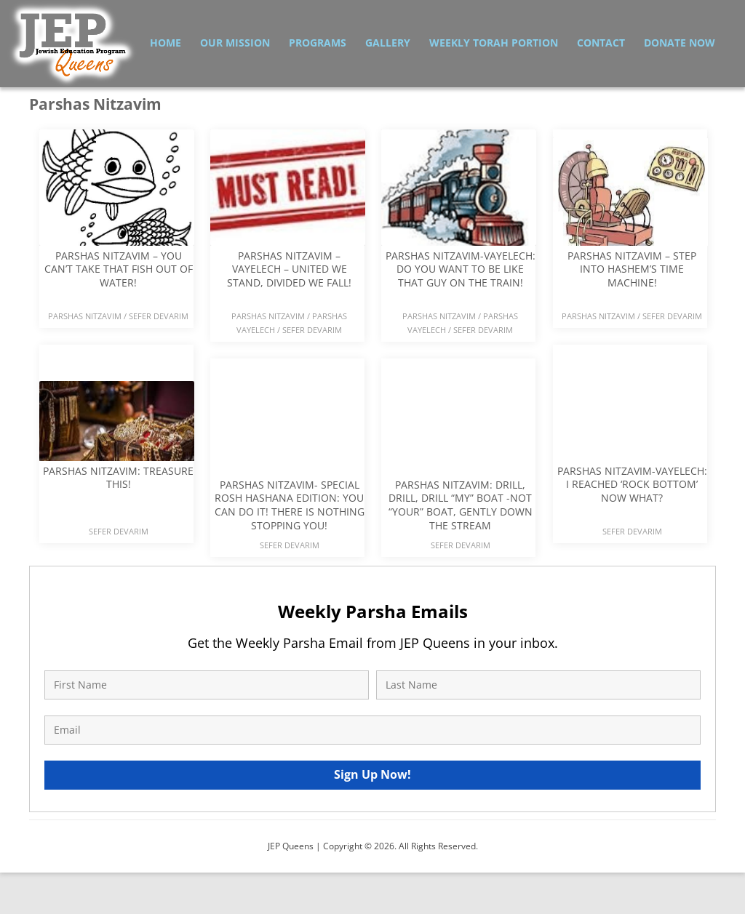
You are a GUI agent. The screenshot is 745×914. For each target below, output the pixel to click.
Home (165, 42)
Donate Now (679, 42)
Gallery (387, 42)
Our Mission (235, 42)
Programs (317, 42)
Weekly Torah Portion (493, 42)
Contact (601, 42)
